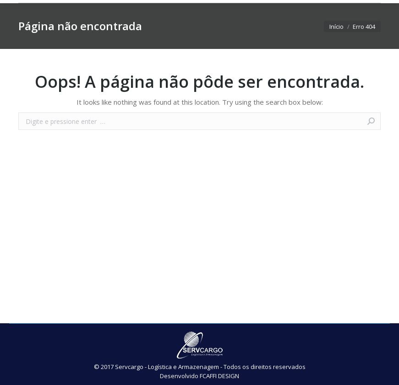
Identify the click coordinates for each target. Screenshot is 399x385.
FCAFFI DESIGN (219, 376)
